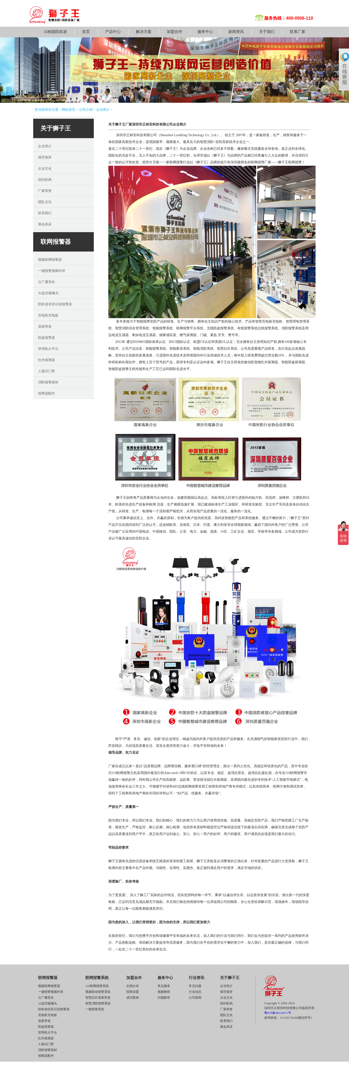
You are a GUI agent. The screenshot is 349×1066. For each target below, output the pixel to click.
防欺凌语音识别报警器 (55, 304)
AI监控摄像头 (48, 293)
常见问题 (195, 986)
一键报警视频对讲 (51, 271)
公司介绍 (86, 109)
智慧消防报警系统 (98, 1003)
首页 (86, 32)
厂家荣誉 (45, 191)
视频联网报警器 (50, 259)
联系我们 (45, 213)
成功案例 (132, 997)
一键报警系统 (94, 1009)
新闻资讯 (236, 32)
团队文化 (45, 202)
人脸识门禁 (46, 371)
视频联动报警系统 (98, 992)
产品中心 (113, 32)
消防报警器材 (48, 382)
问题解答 (164, 997)
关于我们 (267, 32)
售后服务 (164, 986)
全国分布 (132, 986)
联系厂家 (297, 32)
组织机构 (45, 180)
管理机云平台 (48, 349)
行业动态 (195, 992)
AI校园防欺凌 (55, 32)
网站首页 (68, 109)
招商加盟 (132, 992)
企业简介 (103, 109)
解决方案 (143, 32)
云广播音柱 (46, 282)
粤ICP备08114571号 (277, 1013)
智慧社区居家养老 (98, 997)
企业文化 (45, 168)
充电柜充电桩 (48, 315)
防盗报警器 (46, 338)
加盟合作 (174, 32)
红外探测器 (46, 360)
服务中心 (205, 32)
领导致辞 (45, 157)
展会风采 (45, 224)
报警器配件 (46, 393)
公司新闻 (195, 997)
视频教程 (164, 992)
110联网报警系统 (97, 986)
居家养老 (45, 326)
